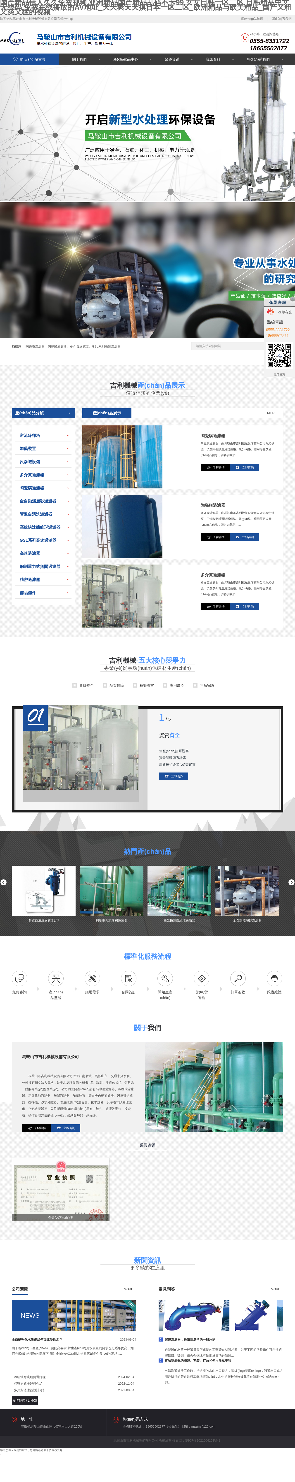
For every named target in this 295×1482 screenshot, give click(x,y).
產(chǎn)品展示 (107, 413)
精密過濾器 (30, 579)
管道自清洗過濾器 (36, 514)
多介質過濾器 (32, 475)
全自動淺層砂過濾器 (38, 501)
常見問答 (167, 1289)
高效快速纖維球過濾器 (40, 527)
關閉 (292, 298)
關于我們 (79, 59)
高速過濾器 (30, 553)
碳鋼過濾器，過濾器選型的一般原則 (190, 1339)
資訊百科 (213, 59)
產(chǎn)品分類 (29, 413)
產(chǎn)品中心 (125, 59)
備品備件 (28, 592)
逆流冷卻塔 (30, 435)
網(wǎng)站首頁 (29, 59)
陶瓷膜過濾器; (35, 346)
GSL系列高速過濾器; (106, 346)
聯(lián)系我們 (282, 19)
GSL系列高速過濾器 (38, 540)
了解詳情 (219, 467)
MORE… (273, 413)
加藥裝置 (28, 448)
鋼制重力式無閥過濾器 (40, 566)
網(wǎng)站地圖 (252, 19)
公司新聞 (20, 1289)
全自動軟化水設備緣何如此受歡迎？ (37, 1339)
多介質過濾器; (80, 346)
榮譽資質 (172, 59)
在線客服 (285, 312)
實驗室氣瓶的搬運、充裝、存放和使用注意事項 (198, 1360)
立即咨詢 (248, 467)
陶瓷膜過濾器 (32, 488)
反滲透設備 (30, 462)
